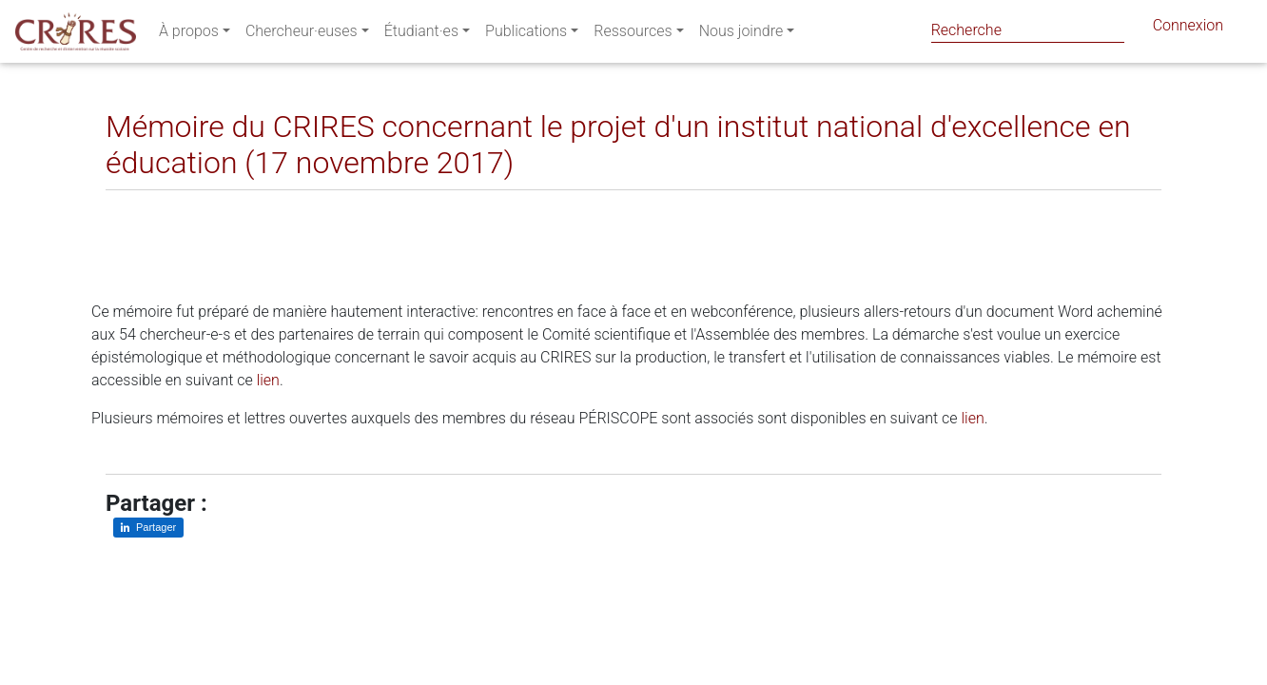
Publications (526, 35)
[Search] (1027, 30)
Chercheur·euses (301, 35)
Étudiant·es (421, 35)
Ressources (633, 35)
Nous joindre (741, 35)
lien (268, 380)
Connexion (1188, 29)
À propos (189, 35)
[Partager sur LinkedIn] (134, 205)
